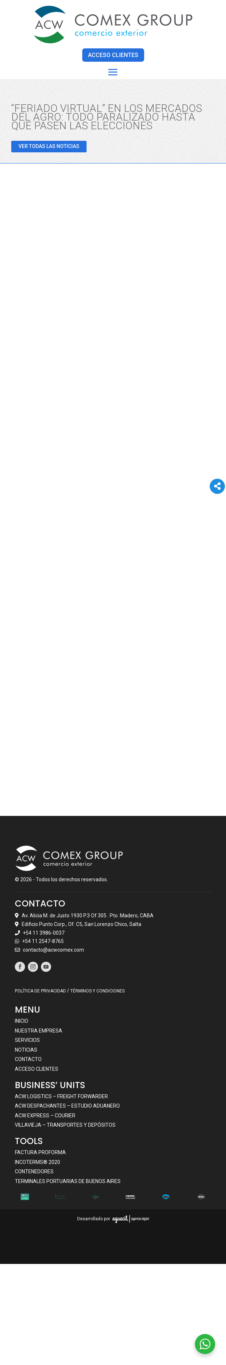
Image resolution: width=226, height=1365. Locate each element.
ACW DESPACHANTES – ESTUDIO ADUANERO (67, 1106)
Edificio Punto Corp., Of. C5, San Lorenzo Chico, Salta (81, 924)
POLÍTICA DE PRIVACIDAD (40, 991)
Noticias (26, 1049)
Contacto (28, 1059)
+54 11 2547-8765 (43, 941)
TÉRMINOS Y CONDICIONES (97, 991)
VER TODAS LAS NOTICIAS (48, 146)
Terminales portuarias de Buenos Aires (68, 1181)
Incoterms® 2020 (37, 1162)
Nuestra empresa (38, 1030)
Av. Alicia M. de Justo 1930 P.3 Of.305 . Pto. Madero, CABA (88, 915)
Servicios (27, 1040)
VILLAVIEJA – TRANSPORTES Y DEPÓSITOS (65, 1125)
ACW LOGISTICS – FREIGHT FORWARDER (61, 1096)
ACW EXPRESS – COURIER (45, 1115)
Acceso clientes (36, 1069)
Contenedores (34, 1171)
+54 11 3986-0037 (43, 932)
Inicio (21, 1021)
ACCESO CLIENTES (113, 55)
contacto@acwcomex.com (53, 950)
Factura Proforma (40, 1152)
